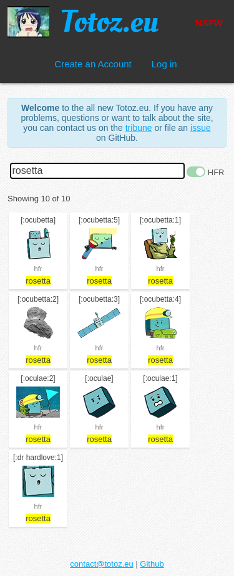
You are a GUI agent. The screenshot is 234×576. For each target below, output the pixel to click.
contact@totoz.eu (101, 564)
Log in (164, 64)
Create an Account (92, 64)
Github (151, 564)
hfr (38, 268)
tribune (138, 128)
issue (200, 128)
